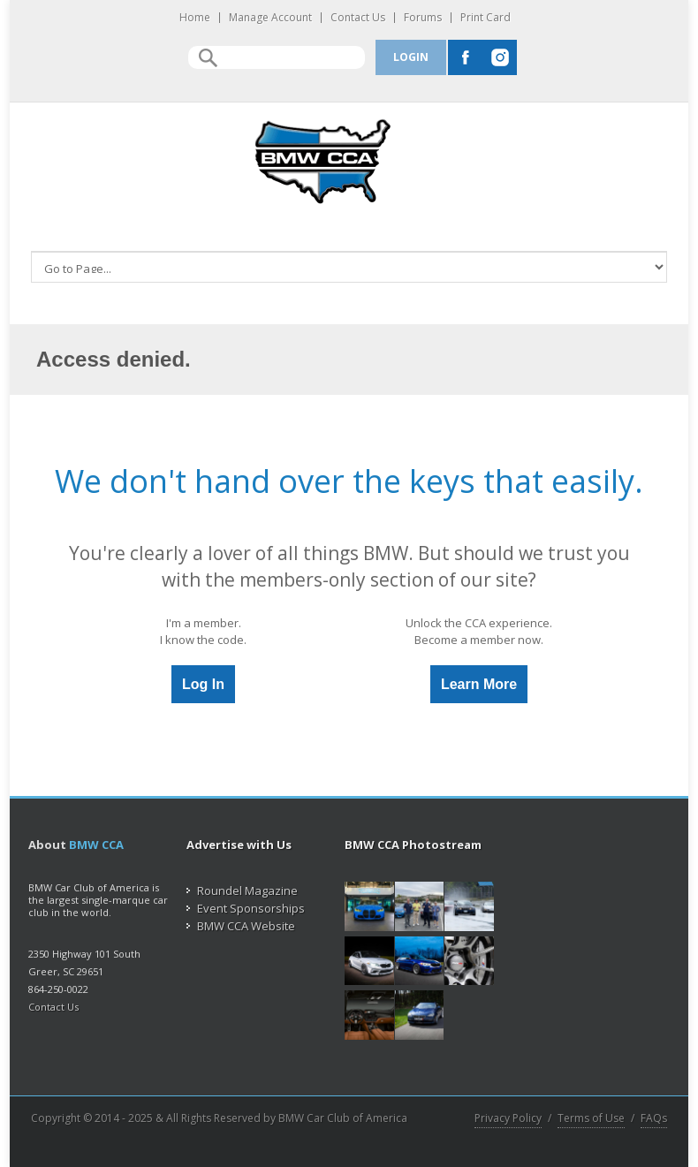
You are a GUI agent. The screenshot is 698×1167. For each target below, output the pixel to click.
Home (194, 17)
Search (208, 58)
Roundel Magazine (242, 890)
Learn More (479, 684)
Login (411, 56)
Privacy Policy (508, 1117)
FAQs (654, 1117)
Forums (423, 17)
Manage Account (270, 17)
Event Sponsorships (245, 908)
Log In (203, 684)
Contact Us (357, 17)
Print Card (485, 17)
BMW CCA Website (240, 926)
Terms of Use (591, 1117)
